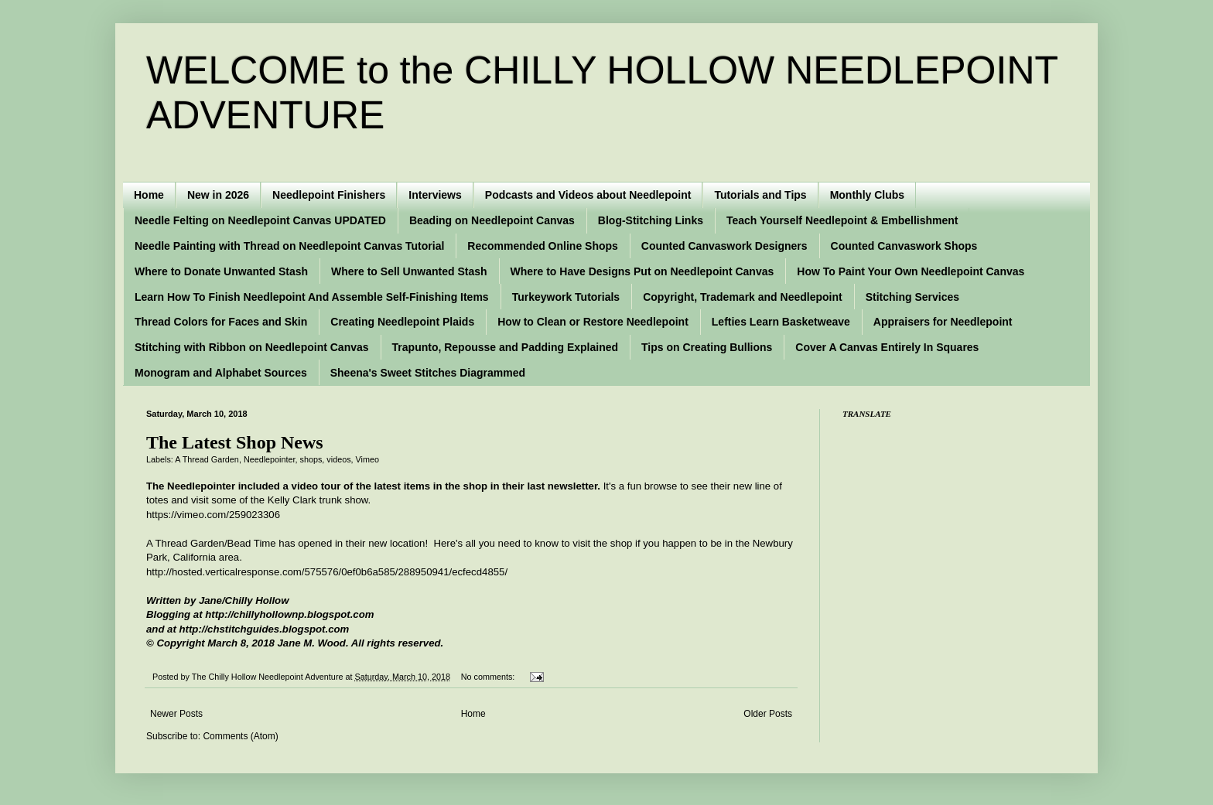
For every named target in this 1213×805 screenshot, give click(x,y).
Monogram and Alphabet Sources (221, 373)
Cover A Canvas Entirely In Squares (887, 347)
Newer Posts (176, 713)
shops (311, 459)
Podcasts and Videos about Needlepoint (588, 195)
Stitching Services (912, 297)
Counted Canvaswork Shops (904, 246)
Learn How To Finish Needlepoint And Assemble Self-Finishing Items (312, 297)
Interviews (434, 195)
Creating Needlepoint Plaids (402, 322)
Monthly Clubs (867, 195)
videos (338, 459)
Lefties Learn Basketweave (781, 322)
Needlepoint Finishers (328, 195)
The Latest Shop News (234, 442)
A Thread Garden (207, 459)
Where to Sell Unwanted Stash (409, 271)
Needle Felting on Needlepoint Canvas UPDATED (260, 220)
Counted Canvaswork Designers (724, 246)
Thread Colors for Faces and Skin (221, 322)
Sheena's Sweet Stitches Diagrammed (427, 373)
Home (149, 195)
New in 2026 (218, 195)
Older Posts (767, 713)
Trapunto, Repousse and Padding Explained (505, 347)
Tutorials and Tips (760, 195)
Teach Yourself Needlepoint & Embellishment (842, 220)
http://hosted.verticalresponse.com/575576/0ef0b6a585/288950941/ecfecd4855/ (326, 572)
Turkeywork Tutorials (566, 297)
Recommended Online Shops (542, 246)
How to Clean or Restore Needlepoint (593, 322)
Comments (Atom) (240, 736)
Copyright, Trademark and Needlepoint (742, 297)
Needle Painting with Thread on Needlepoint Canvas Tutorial (289, 246)
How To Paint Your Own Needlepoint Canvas (910, 271)
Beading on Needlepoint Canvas (492, 220)
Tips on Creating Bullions (706, 347)
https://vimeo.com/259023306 (213, 514)
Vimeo (367, 459)
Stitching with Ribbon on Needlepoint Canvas (252, 347)
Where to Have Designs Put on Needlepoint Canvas (642, 271)
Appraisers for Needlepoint (943, 322)
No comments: (489, 676)
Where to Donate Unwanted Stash (221, 271)
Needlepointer (270, 459)
